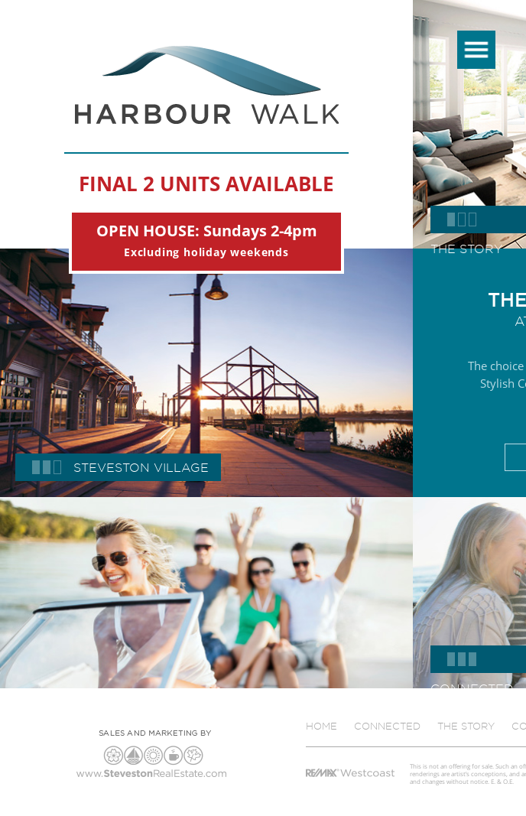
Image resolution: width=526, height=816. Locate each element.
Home (321, 725)
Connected (387, 725)
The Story (466, 725)
